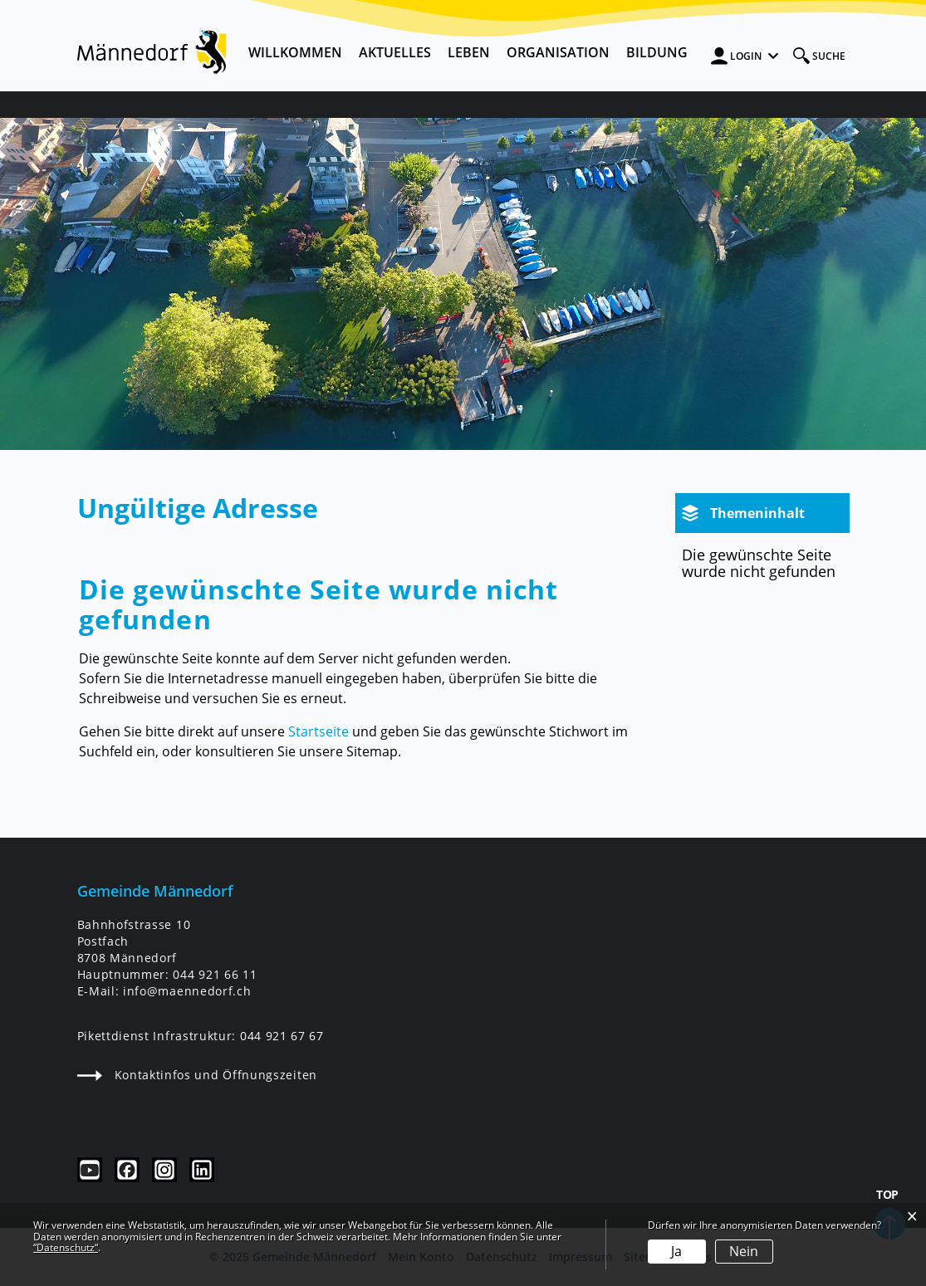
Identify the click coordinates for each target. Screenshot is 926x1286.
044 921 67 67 (282, 1036)
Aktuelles (395, 52)
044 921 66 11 (215, 974)
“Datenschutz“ (65, 1247)
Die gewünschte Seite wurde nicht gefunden (758, 563)
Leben (469, 52)
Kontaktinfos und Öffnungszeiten (197, 1075)
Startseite (318, 731)
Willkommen (295, 52)
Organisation (558, 52)
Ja (676, 1251)
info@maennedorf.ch (187, 991)
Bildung (657, 52)
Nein (743, 1251)
